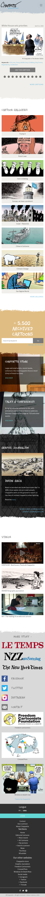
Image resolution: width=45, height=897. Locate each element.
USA (11, 62)
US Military (31, 62)
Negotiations (5, 65)
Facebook (23, 882)
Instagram (23, 877)
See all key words (35, 345)
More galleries (36, 297)
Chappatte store (22, 861)
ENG (25, 810)
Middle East (24, 62)
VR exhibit (22, 853)
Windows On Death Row (22, 872)
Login (22, 816)
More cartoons (36, 84)
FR (20, 810)
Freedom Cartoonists (22, 866)
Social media (22, 874)
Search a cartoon (23, 845)
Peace (40, 62)
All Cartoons (23, 840)
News (22, 848)
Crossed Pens (22, 869)
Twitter (23, 879)
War (36, 62)
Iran (14, 62)
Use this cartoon (22, 70)
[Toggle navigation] (41, 5)
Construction (14, 65)
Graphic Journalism (22, 864)
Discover (9, 378)
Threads (24, 885)
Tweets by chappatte (22, 799)
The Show (22, 851)
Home (22, 832)
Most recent (23, 838)
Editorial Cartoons (22, 835)
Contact (23, 821)
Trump (18, 62)
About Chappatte (22, 826)
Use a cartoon (22, 824)
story (14, 499)
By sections (23, 843)
